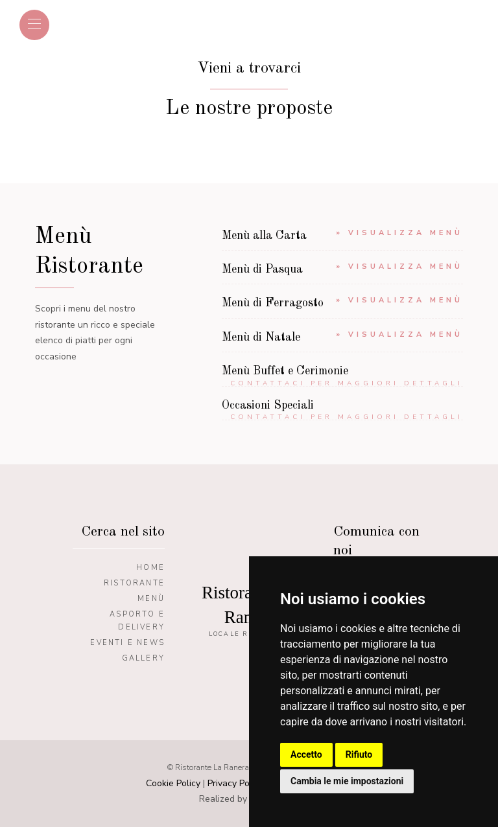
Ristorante (134, 583)
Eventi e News (127, 643)
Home (150, 567)
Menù (151, 599)
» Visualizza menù (400, 233)
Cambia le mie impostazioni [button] (346, 781)
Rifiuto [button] (359, 754)
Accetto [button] (306, 754)
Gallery (143, 658)
